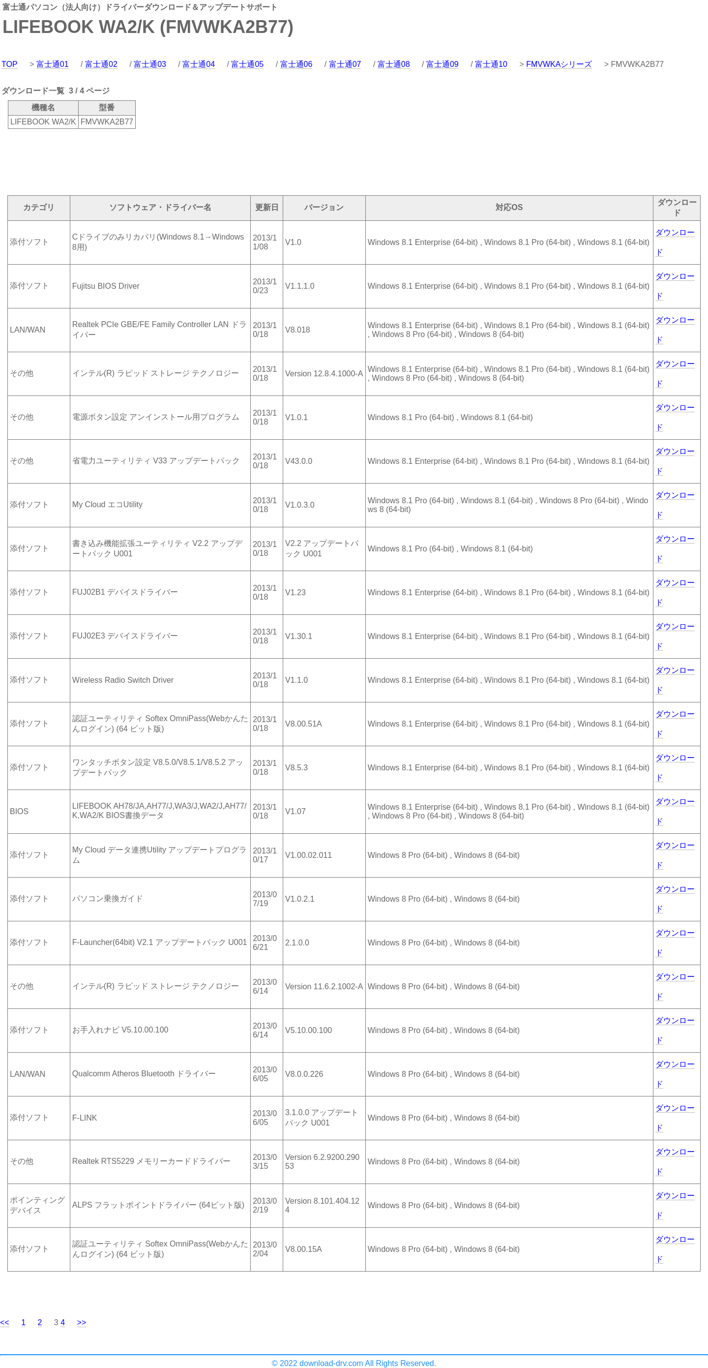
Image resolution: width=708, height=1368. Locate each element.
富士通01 (52, 64)
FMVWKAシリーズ (559, 64)
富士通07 (345, 64)
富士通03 (150, 64)
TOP (9, 64)
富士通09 (442, 64)
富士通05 (247, 64)
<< (4, 1322)
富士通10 (491, 64)
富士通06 (296, 64)
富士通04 (198, 64)
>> (82, 1322)
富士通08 (394, 64)
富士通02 (101, 64)
